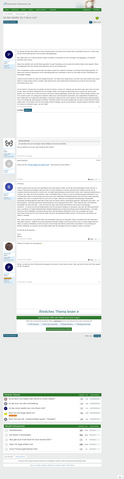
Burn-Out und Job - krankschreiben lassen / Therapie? (32, 419)
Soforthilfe (53, 9)
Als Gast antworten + (10, 22)
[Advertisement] (52, 36)
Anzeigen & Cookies (60, 465)
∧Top (120, 477)
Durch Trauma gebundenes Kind (23, 449)
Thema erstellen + (41, 9)
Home (6, 9)
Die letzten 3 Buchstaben (20, 435)
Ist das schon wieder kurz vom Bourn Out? (27, 408)
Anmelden (97, 9)
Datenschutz (51, 465)
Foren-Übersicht (8, 456)
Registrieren (86, 9)
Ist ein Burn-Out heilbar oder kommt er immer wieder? (32, 399)
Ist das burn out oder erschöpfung (23, 403)
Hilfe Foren (15, 9)
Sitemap (72, 465)
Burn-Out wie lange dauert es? (22, 413)
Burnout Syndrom (20, 456)
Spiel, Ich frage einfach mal (21, 444)
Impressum (44, 465)
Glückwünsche (15, 430)
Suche (31, 9)
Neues (23, 9)
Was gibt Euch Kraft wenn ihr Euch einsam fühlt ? (30, 439)
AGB (68, 465)
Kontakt (38, 465)
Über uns (32, 465)
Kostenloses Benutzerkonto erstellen (59, 329)
